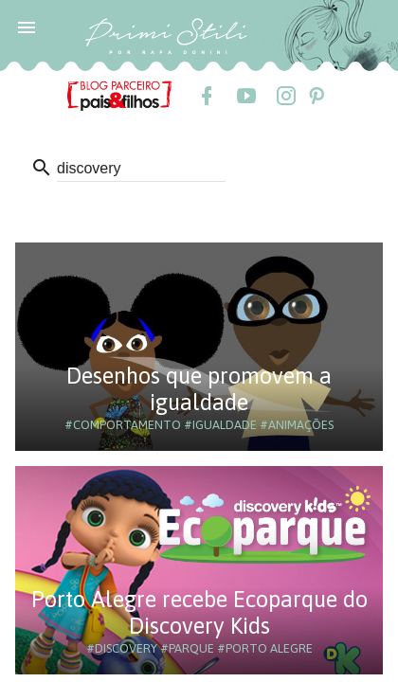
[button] (26, 26)
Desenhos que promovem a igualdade (199, 389)
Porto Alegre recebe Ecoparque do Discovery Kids (199, 612)
